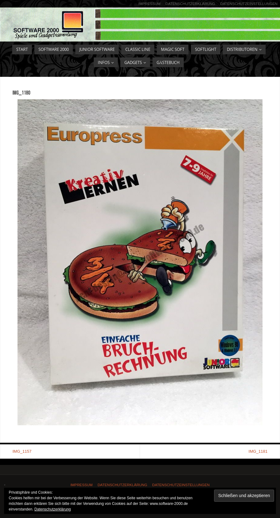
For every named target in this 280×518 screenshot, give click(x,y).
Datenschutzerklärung (190, 4)
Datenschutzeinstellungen (249, 4)
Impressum (149, 4)
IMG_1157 (22, 451)
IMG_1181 (258, 451)
